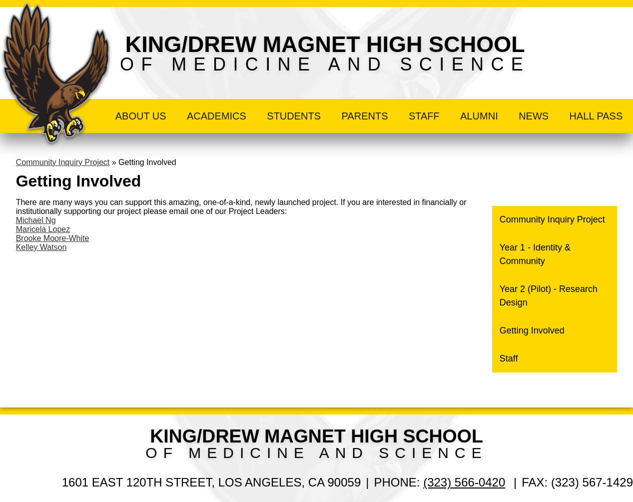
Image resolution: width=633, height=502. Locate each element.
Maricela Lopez (43, 229)
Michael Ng (36, 220)
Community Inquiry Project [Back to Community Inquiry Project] (63, 162)
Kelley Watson (41, 247)
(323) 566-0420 (464, 482)
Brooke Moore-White (52, 238)
